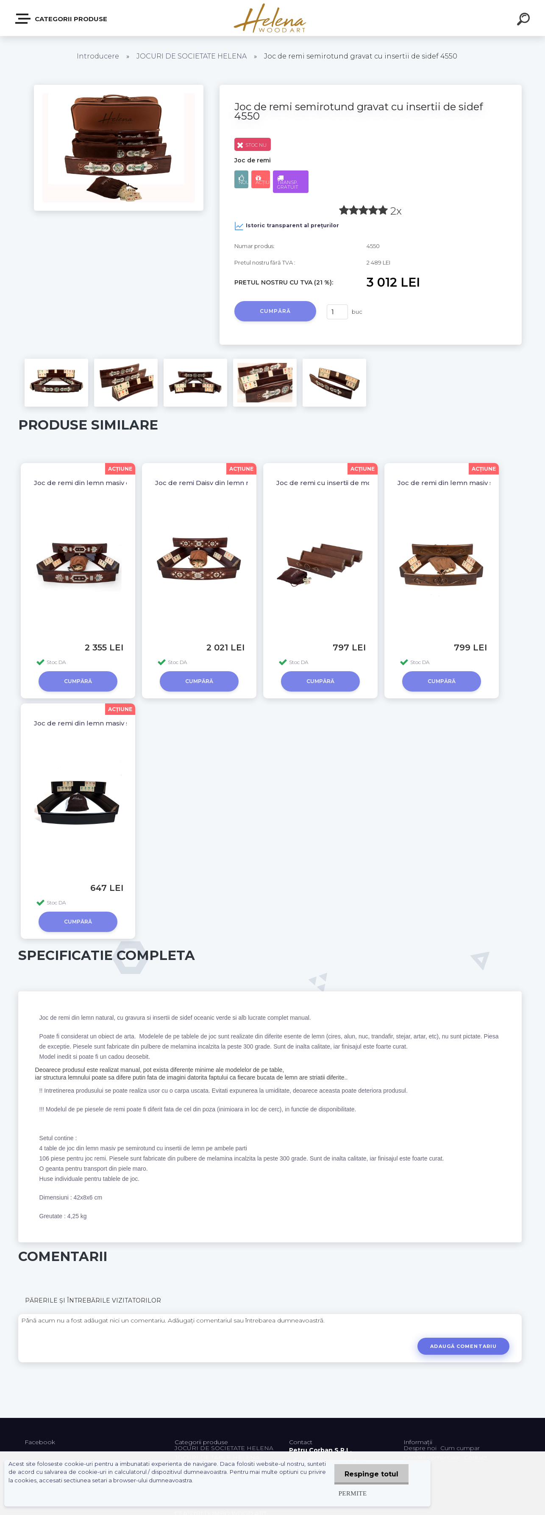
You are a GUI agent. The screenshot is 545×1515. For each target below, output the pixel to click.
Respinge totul (371, 1474)
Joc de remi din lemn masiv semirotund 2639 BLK (116, 723)
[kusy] (337, 311)
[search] (524, 20)
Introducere (98, 56)
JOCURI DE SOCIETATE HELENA (191, 56)
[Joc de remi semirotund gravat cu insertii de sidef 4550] (118, 88)
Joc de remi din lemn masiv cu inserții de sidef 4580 (118, 482)
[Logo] (272, 18)
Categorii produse (61, 19)
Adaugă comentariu (463, 1346)
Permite (352, 1493)
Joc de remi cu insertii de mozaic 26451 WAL (349, 482)
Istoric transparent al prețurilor (286, 226)
